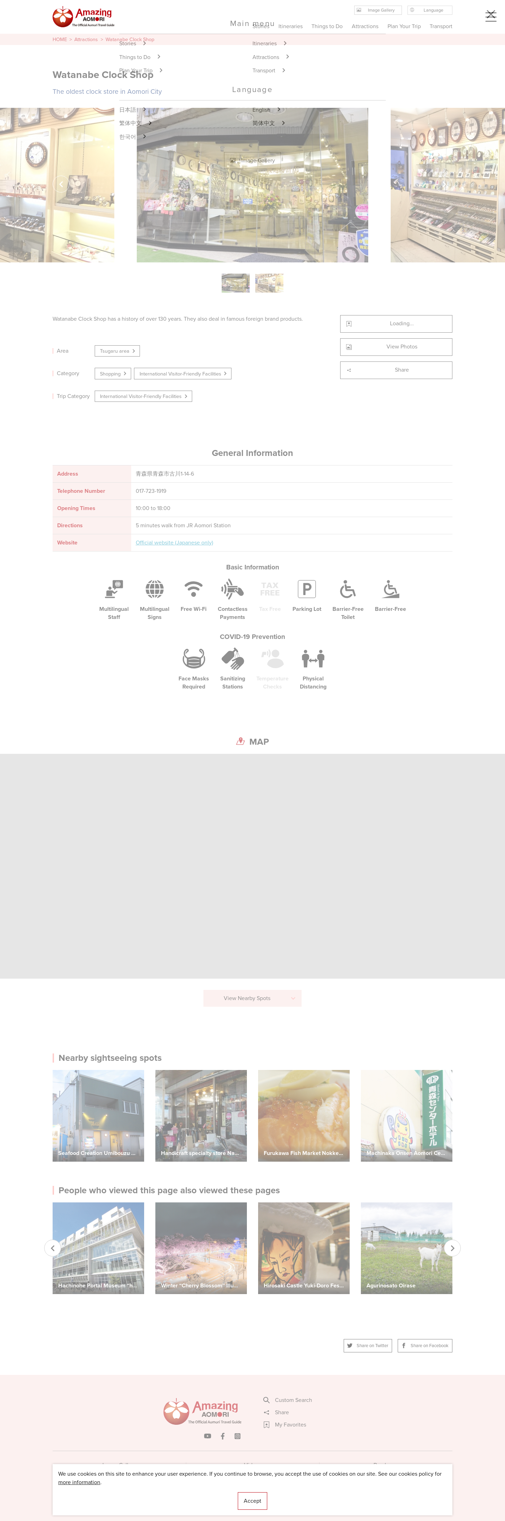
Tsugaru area (118, 351)
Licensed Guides (207, 1494)
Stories (260, 26)
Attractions (86, 39)
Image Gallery (119, 1465)
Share (377, 370)
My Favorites (285, 1425)
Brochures (385, 1465)
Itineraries (290, 26)
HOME (60, 39)
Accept (252, 1501)
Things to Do (327, 26)
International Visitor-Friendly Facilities (184, 374)
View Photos (381, 346)
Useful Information (295, 1494)
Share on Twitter (368, 1345)
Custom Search (288, 1400)
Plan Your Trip (403, 26)
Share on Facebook (425, 1345)
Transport (441, 26)
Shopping (113, 374)
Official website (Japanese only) (174, 543)
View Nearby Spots (260, 998)
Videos (252, 1465)
